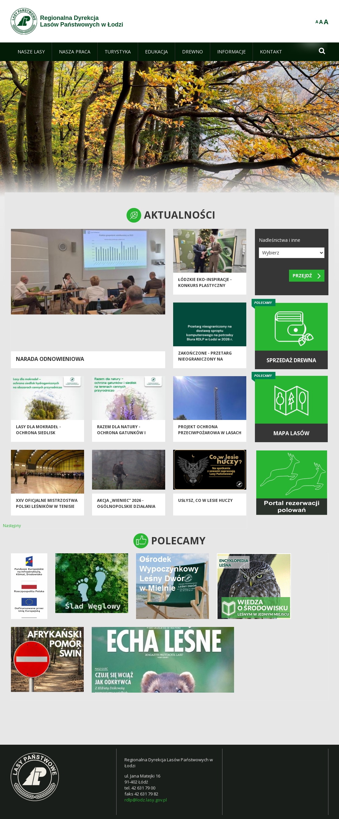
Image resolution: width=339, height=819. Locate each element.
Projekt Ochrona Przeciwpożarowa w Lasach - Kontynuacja (209, 436)
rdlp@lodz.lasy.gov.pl (145, 800)
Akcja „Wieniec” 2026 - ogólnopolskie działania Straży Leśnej (126, 510)
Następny (12, 525)
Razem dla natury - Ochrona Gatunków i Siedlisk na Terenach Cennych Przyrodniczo (124, 439)
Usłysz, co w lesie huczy (205, 504)
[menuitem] (31, 51)
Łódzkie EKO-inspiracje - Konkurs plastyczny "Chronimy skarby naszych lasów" (208, 292)
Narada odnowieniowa (50, 359)
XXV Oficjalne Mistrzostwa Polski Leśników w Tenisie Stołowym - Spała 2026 (46, 510)
